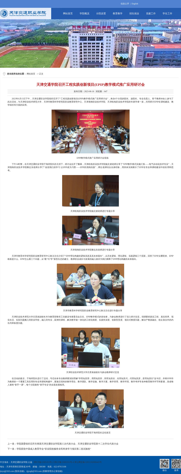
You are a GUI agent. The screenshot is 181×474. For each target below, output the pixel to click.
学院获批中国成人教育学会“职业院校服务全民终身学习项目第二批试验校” (54, 449)
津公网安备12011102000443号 (88, 462)
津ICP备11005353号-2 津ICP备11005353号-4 (54, 462)
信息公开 (125, 4)
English (135, 4)
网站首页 (31, 74)
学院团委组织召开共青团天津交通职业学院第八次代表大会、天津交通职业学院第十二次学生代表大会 (67, 444)
